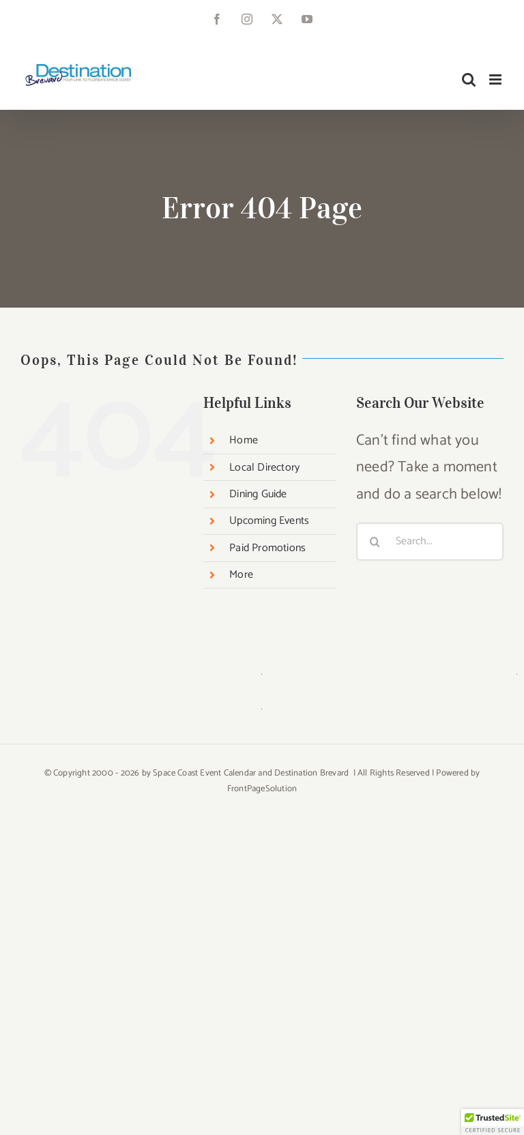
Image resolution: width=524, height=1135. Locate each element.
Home (243, 440)
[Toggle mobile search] (469, 79)
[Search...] (430, 541)
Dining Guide (258, 494)
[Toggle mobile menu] (496, 79)
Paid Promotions (267, 548)
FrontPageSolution (262, 789)
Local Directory (264, 467)
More (241, 574)
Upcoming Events (269, 521)
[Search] (375, 541)
